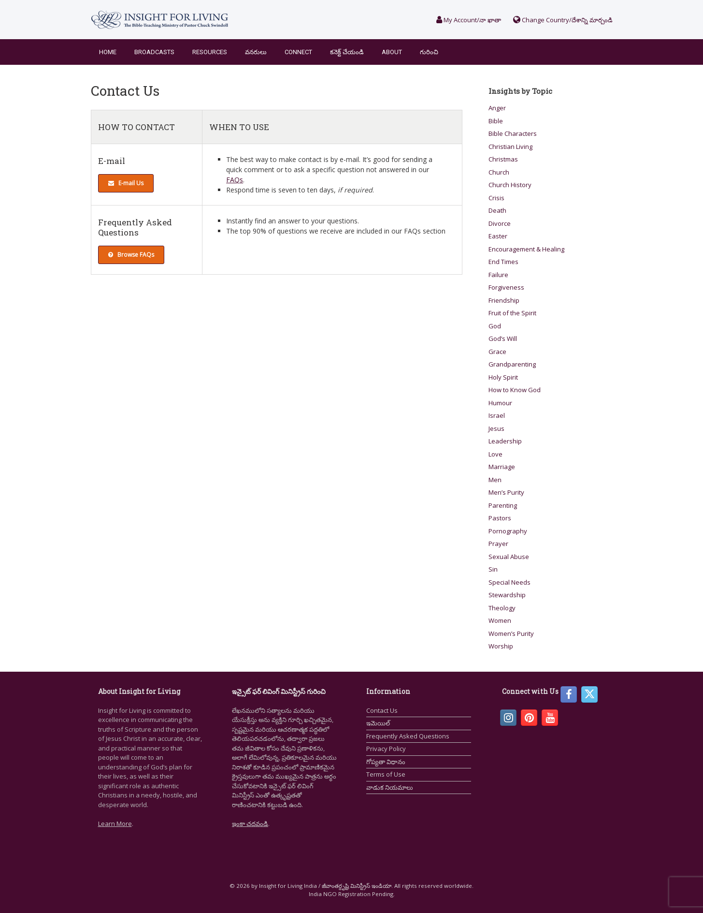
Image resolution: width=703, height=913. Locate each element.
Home (107, 52)
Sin (493, 569)
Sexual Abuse (508, 556)
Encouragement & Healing (526, 249)
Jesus (496, 428)
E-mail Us (125, 183)
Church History (509, 184)
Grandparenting (512, 364)
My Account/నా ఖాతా (468, 19)
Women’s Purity (511, 633)
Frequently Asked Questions (407, 736)
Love (495, 454)
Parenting (502, 505)
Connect (298, 52)
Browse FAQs (131, 254)
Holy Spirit (503, 377)
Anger (497, 107)
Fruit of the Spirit (512, 313)
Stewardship (507, 594)
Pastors (499, 518)
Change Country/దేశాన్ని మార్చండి (563, 19)
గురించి (429, 52)
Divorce (499, 223)
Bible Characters (512, 133)
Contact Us (382, 710)
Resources (209, 52)
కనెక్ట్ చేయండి (347, 52)
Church (498, 172)
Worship (500, 646)
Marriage (501, 466)
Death (497, 210)
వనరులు (256, 52)
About (392, 52)
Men (495, 479)
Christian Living (510, 146)
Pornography (507, 531)
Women (499, 620)
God (494, 326)
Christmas (503, 159)
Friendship (503, 300)
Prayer (498, 543)
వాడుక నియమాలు (389, 787)
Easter (497, 236)
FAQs (234, 179)
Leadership (505, 441)
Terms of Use (385, 774)
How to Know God (514, 389)
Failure (498, 274)
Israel (496, 415)
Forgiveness (506, 287)
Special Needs (509, 582)
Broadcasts (154, 52)
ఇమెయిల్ (378, 723)
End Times (503, 261)
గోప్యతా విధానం (385, 761)
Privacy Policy (386, 748)
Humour (500, 402)
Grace (497, 351)
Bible (495, 121)
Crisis (496, 197)
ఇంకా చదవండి (250, 823)
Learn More (115, 823)
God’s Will (502, 338)
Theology (502, 608)
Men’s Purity (506, 492)
